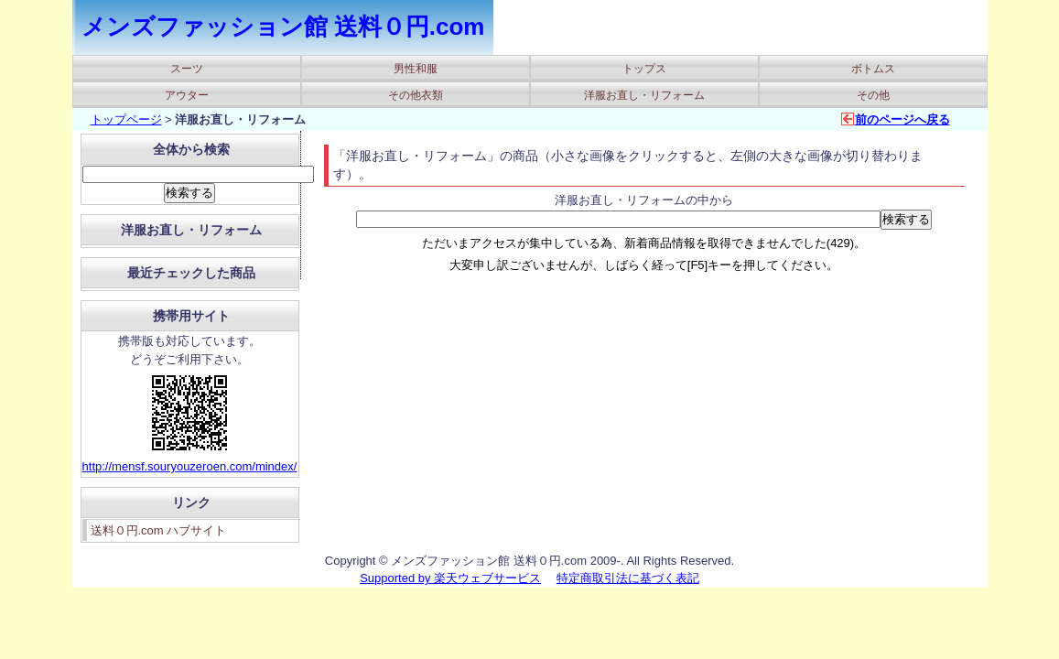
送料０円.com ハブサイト (159, 530)
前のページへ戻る (902, 119)
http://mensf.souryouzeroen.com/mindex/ (189, 466)
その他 (873, 95)
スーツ (186, 68)
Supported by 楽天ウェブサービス (450, 578)
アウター (187, 95)
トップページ (126, 119)
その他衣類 (415, 95)
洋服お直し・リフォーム (644, 95)
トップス (644, 68)
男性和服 (416, 68)
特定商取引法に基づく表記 (628, 578)
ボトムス (873, 68)
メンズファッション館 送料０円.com (283, 26)
